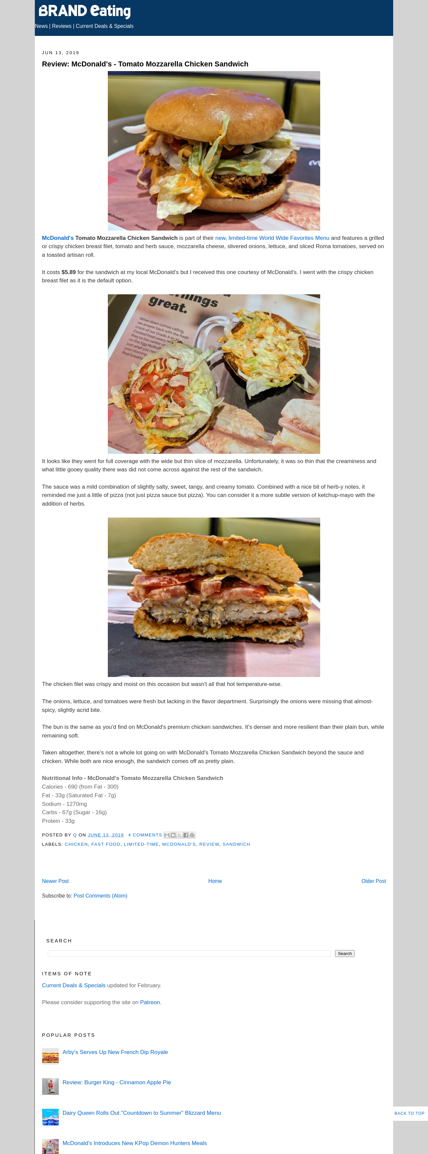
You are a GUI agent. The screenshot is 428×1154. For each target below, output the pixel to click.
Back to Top (409, 1113)
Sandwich (236, 844)
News (41, 26)
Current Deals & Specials (104, 26)
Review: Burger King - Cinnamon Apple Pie (116, 1082)
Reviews (62, 26)
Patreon (150, 1002)
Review (209, 844)
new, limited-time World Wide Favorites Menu (272, 238)
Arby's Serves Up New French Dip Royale (115, 1052)
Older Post (374, 881)
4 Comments (145, 834)
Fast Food (105, 844)
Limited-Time (141, 844)
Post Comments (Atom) (100, 896)
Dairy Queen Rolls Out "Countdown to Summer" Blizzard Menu (141, 1112)
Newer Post (55, 881)
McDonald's (58, 238)
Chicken (76, 844)
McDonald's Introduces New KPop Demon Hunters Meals (134, 1143)
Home (215, 881)
